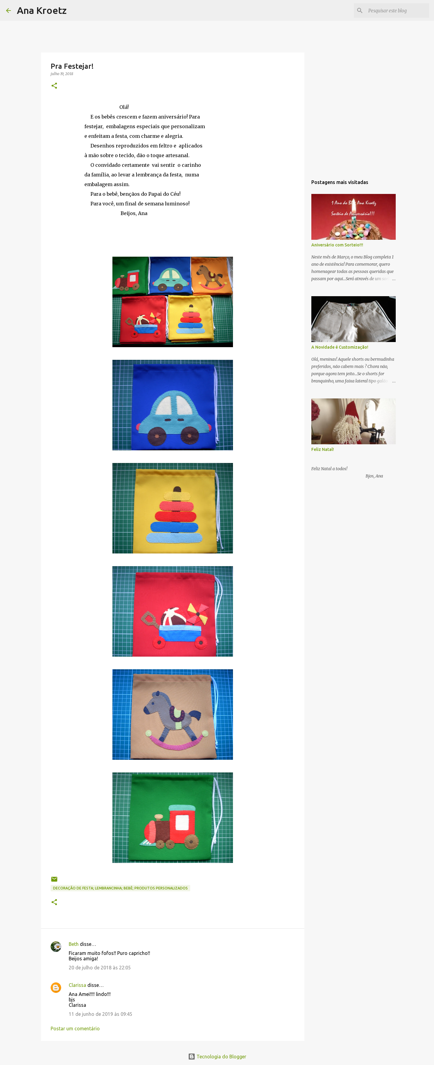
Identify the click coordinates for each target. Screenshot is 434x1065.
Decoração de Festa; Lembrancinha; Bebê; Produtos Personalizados (120, 888)
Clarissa (77, 985)
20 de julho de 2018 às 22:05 (100, 967)
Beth (74, 944)
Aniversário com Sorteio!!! (337, 244)
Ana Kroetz (42, 10)
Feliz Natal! (322, 449)
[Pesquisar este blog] (397, 10)
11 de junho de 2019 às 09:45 (100, 1014)
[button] (54, 86)
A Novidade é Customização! (339, 347)
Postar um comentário (75, 1028)
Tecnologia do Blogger (217, 1056)
